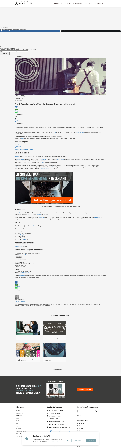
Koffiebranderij (20, 98)
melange (38, 214)
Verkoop (17, 148)
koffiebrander (18, 167)
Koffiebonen (18, 146)
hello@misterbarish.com (56, 421)
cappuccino (49, 168)
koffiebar (34, 226)
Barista (17, 156)
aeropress (41, 217)
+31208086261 (53, 419)
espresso (42, 168)
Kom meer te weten (53, 441)
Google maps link (24, 254)
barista (52, 167)
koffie (54, 132)
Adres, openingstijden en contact (24, 149)
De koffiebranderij (20, 145)
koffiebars (22, 275)
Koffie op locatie (22, 235)
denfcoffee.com (24, 272)
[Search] (96, 411)
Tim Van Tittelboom (20, 95)
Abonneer (4, 53)
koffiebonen (20, 159)
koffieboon (97, 217)
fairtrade (42, 162)
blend (20, 213)
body (35, 219)
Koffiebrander (18, 246)
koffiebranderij (80, 132)
